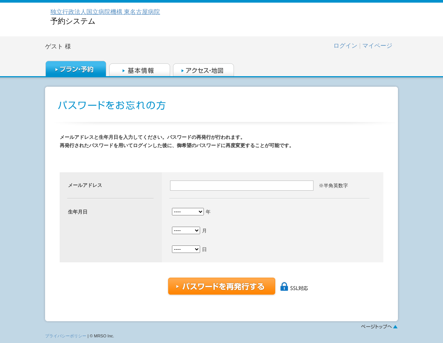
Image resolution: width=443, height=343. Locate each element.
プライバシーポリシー (65, 336)
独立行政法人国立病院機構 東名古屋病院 (105, 12)
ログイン (345, 45)
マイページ (377, 45)
